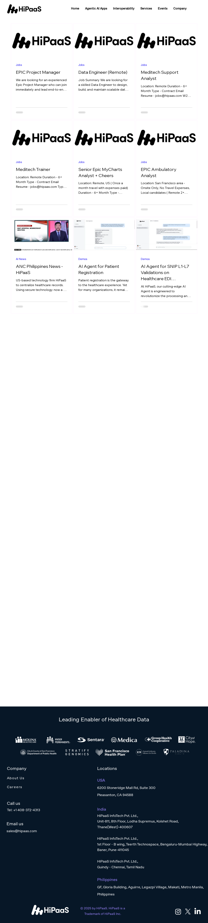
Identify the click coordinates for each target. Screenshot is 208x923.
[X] (188, 911)
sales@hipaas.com (22, 831)
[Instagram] (178, 911)
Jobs (19, 65)
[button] (96, 8)
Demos (82, 259)
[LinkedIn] (197, 911)
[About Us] (55, 778)
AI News (21, 259)
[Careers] (55, 787)
